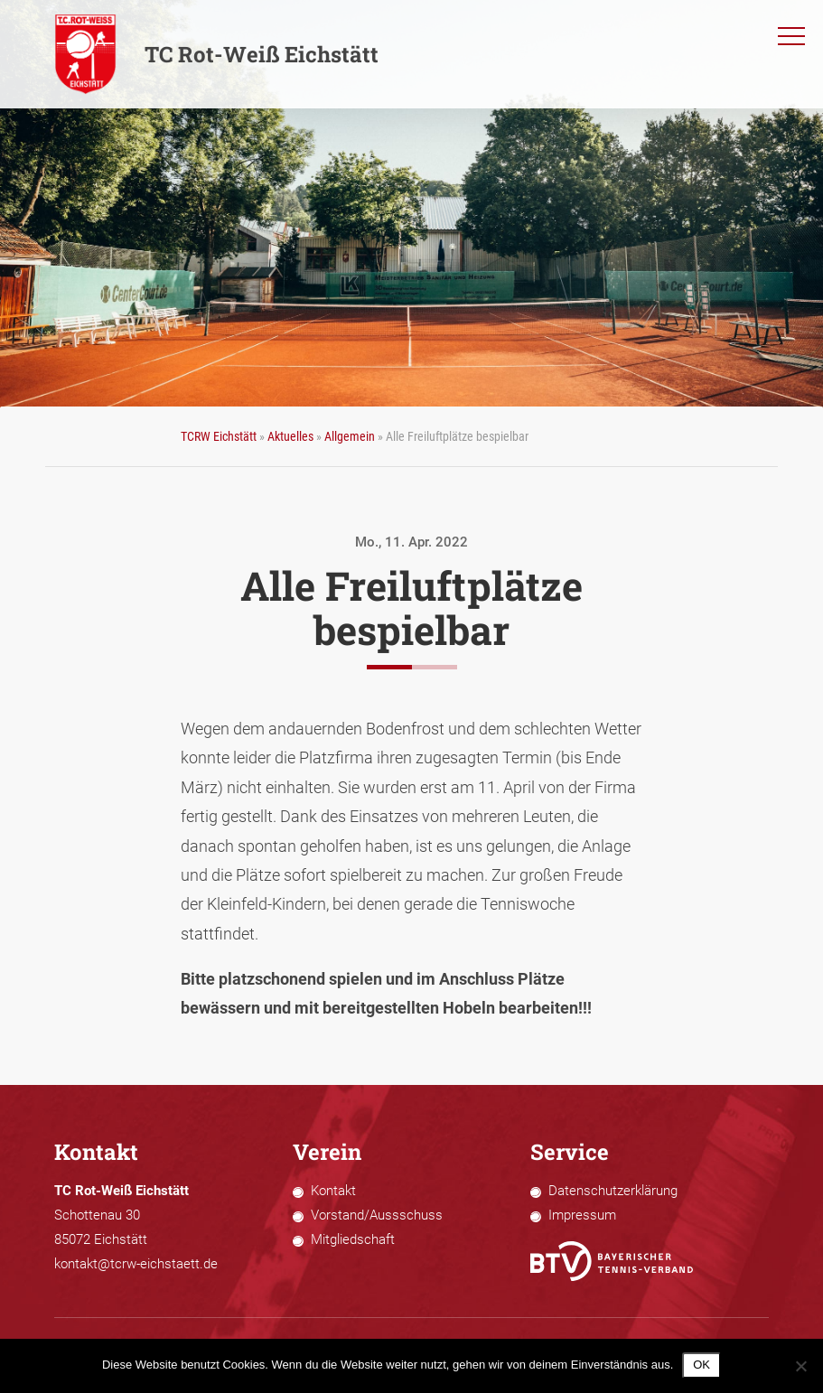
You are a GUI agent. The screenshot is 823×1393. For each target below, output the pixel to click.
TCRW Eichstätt (219, 436)
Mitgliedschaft (353, 1239)
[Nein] (800, 1366)
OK (701, 1364)
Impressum (582, 1215)
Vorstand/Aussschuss (377, 1215)
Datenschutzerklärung (613, 1191)
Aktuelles (290, 436)
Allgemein (349, 436)
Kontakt (333, 1191)
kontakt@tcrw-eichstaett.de (136, 1264)
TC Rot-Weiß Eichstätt (216, 54)
